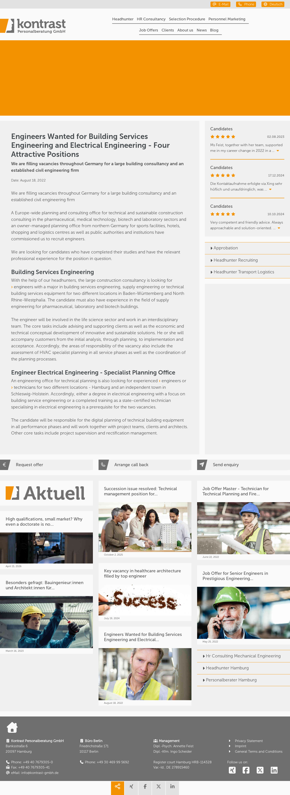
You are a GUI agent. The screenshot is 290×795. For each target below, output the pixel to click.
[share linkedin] (172, 788)
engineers (24, 286)
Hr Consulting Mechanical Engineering (239, 656)
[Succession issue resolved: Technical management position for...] (145, 519)
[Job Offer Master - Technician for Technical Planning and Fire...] (243, 520)
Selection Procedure (187, 19)
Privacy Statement (245, 741)
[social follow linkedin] (274, 770)
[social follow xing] (232, 770)
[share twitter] (158, 788)
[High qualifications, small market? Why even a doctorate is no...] (46, 540)
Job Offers (148, 30)
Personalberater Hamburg (227, 680)
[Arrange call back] (145, 465)
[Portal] (33, 27)
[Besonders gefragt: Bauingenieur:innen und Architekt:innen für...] (46, 614)
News (202, 30)
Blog (214, 30)
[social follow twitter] (260, 770)
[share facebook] (145, 788)
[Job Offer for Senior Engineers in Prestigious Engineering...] (243, 604)
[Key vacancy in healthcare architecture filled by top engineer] (145, 592)
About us (185, 30)
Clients (168, 30)
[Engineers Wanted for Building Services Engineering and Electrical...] (145, 666)
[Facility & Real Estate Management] (239, 98)
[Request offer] (46, 465)
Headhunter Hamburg (223, 668)
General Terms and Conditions (255, 752)
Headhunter (122, 19)
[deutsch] (272, 4)
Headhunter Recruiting (231, 260)
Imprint (236, 746)
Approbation (221, 248)
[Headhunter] (244, 57)
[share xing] (131, 788)
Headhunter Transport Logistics (239, 272)
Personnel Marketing (226, 19)
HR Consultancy (151, 19)
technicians (25, 387)
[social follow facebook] (246, 770)
